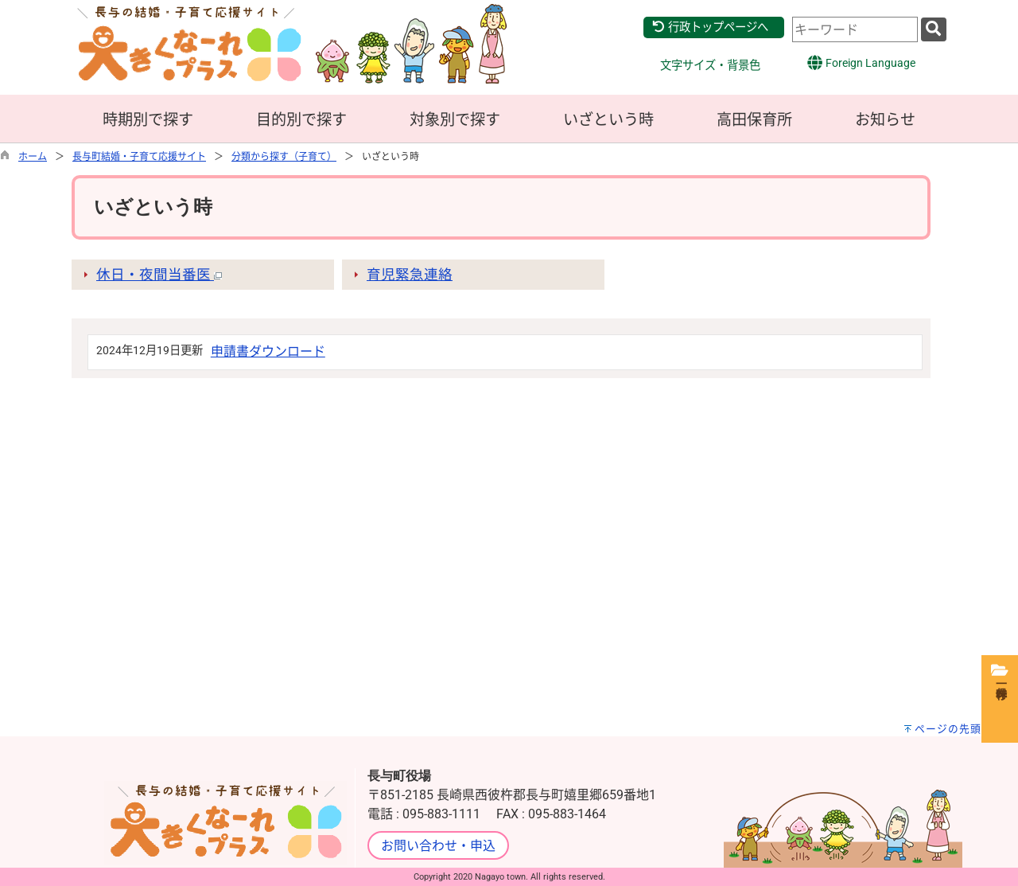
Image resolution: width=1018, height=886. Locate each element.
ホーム (32, 156)
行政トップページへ (709, 27)
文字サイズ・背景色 (710, 65)
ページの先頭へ (954, 729)
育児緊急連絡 (410, 275)
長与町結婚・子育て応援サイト (139, 156)
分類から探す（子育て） (283, 156)
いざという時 (608, 120)
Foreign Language (861, 62)
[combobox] (855, 29)
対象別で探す (455, 120)
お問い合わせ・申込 (438, 845)
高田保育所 (754, 120)
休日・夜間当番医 (159, 275)
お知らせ (885, 120)
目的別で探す (301, 120)
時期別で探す (148, 120)
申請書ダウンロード (268, 351)
